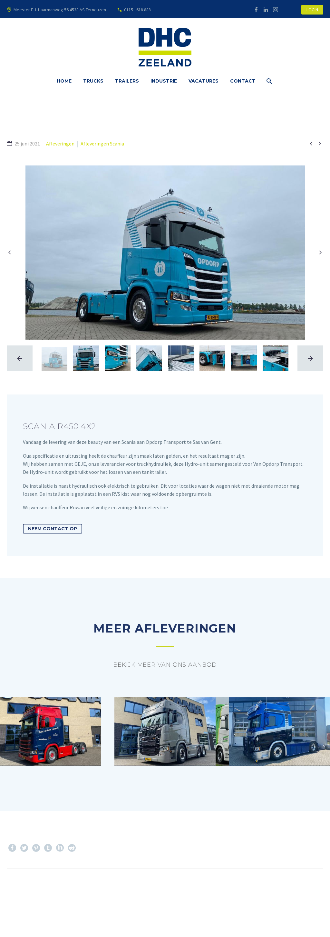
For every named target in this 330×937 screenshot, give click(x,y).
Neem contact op (52, 529)
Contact (243, 81)
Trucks (93, 81)
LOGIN (312, 10)
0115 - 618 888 (137, 10)
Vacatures (203, 81)
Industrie (163, 81)
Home (64, 81)
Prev (19, 888)
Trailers (127, 81)
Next (311, 888)
